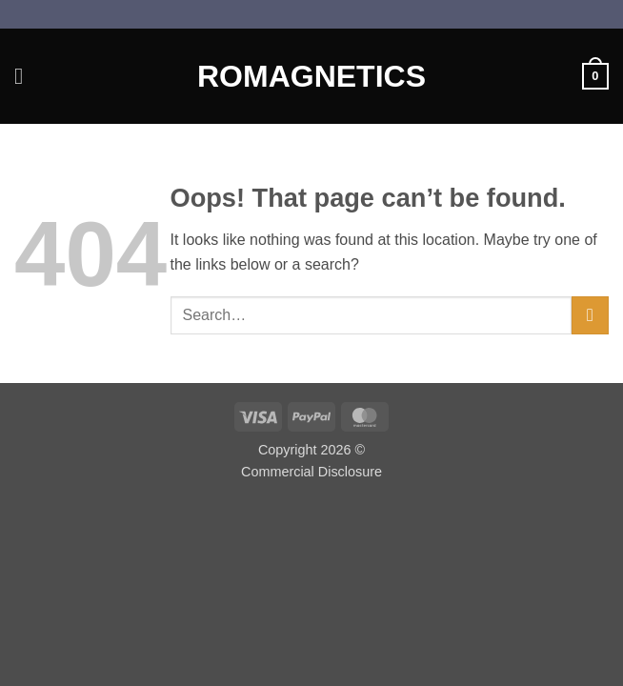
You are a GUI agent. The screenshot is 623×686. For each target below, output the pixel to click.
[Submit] (590, 314)
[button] (25, 75)
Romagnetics (311, 76)
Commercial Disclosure (311, 471)
